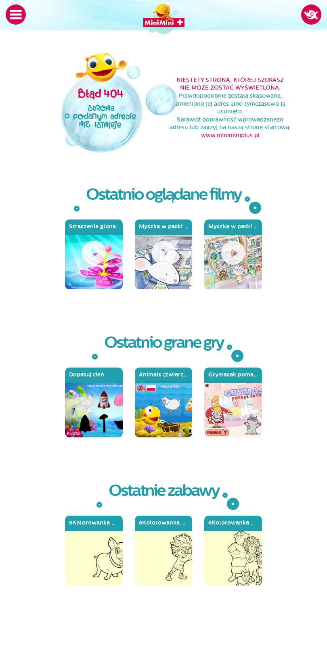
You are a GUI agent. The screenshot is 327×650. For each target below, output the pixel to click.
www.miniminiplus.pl (230, 135)
